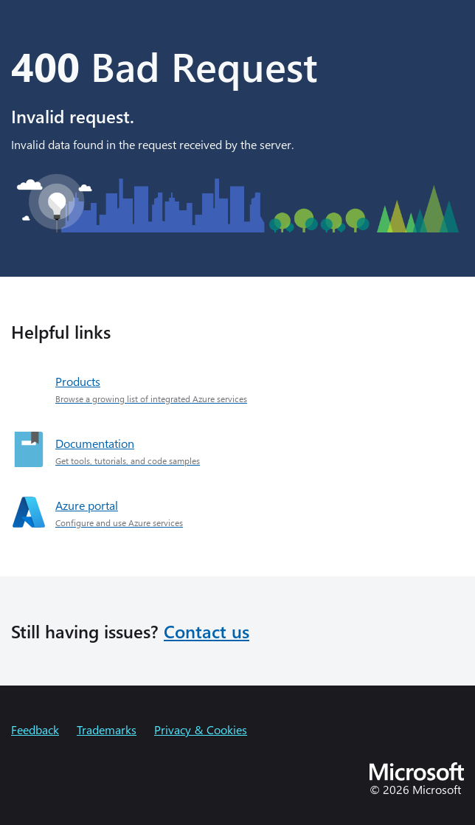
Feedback (35, 729)
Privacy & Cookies (200, 729)
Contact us (206, 631)
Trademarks (106, 729)
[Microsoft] (417, 776)
